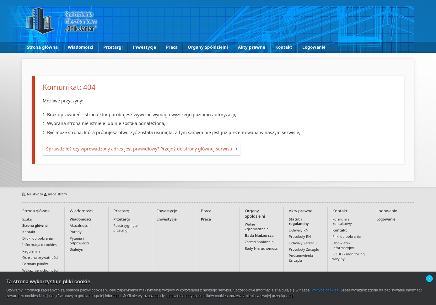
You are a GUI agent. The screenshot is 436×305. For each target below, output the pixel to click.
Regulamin (31, 251)
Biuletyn (76, 249)
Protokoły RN (300, 236)
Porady (76, 231)
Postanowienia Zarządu (301, 258)
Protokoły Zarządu (304, 249)
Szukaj (27, 219)
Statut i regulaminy (299, 221)
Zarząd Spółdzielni (260, 241)
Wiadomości (80, 47)
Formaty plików (35, 263)
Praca (172, 47)
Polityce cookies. (325, 290)
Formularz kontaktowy (342, 221)
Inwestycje (144, 47)
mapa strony (55, 194)
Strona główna (42, 47)
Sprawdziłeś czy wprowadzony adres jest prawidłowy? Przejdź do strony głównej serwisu (139, 149)
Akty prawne (251, 47)
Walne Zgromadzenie (256, 226)
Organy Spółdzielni (208, 47)
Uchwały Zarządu (303, 243)
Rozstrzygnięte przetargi (125, 227)
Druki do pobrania (37, 238)
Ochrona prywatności (40, 257)
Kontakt (283, 47)
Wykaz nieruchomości (40, 270)
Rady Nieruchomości (261, 248)
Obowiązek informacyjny (343, 245)
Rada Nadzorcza (259, 235)
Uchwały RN (298, 230)
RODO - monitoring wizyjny (348, 256)
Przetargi (113, 47)
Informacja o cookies (39, 244)
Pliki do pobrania (346, 236)
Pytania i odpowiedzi (79, 240)
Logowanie (314, 47)
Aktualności (79, 225)
